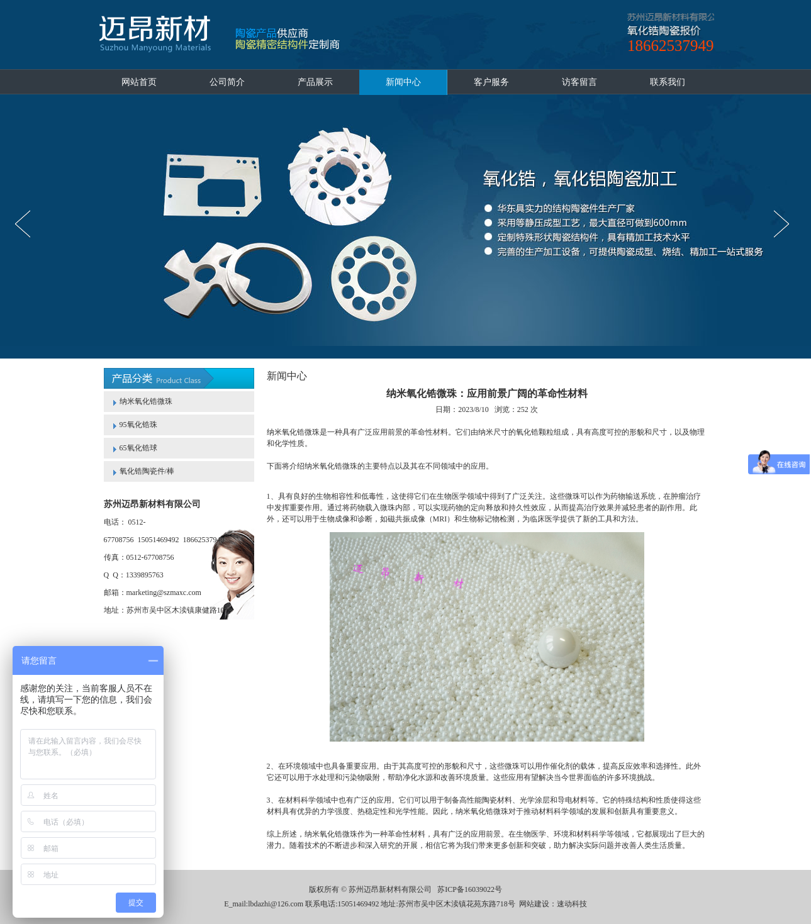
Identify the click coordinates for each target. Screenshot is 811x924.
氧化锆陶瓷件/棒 (147, 471)
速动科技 (572, 903)
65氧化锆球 (138, 447)
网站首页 (139, 82)
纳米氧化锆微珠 (146, 401)
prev (26, 223)
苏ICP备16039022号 (469, 889)
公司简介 (227, 82)
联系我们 (667, 82)
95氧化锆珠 (138, 424)
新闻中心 (403, 82)
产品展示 (315, 82)
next (785, 223)
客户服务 (491, 82)
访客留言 (579, 82)
